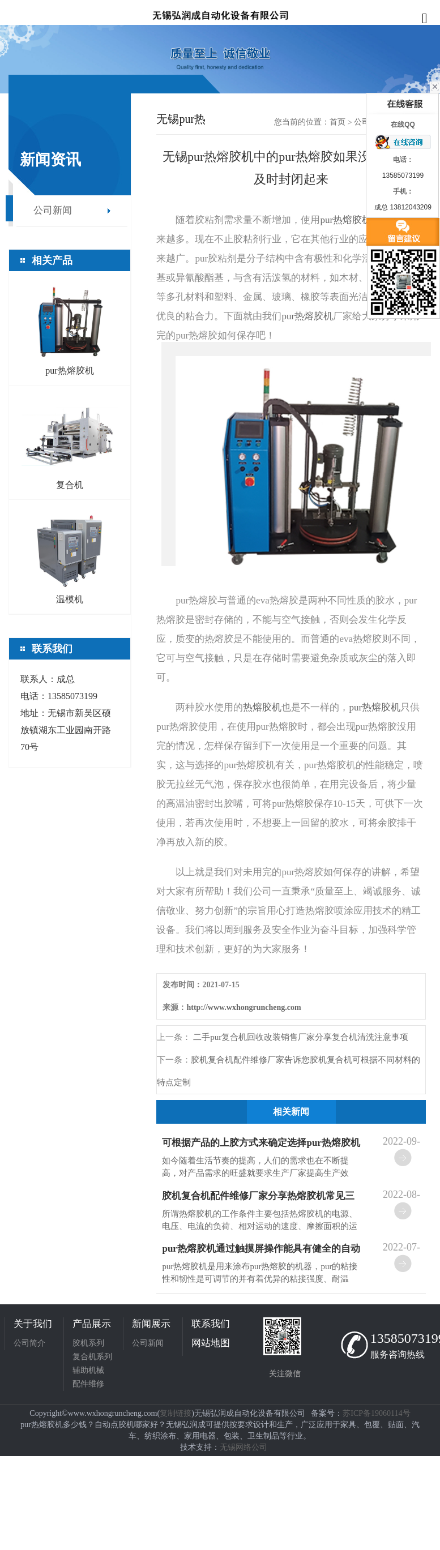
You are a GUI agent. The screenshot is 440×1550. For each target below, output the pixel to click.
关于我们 (33, 1323)
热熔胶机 (262, 707)
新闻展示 (151, 1323)
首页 (337, 122)
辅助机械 (88, 1370)
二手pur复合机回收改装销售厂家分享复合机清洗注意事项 (299, 1037)
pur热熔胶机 (345, 220)
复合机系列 (92, 1356)
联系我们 (210, 1323)
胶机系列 (88, 1343)
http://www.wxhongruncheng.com (243, 1007)
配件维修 (88, 1384)
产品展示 (91, 1323)
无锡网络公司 (243, 1447)
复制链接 (175, 1413)
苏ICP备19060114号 (376, 1413)
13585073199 (403, 1338)
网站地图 (210, 1343)
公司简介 (29, 1343)
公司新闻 (52, 210)
